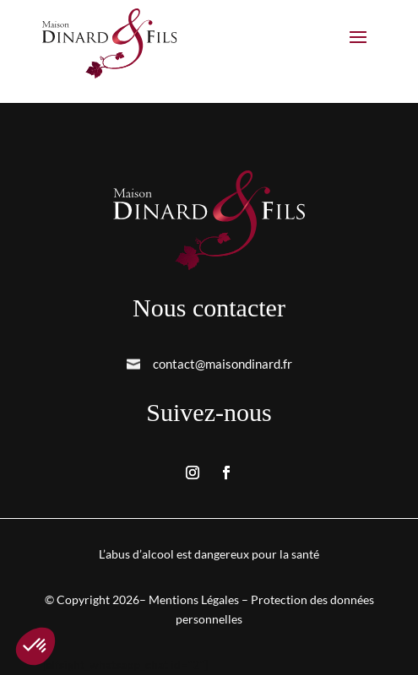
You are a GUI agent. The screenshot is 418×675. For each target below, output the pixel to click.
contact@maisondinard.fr (222, 363)
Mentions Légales (194, 599)
